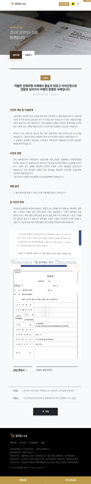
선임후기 (28, 54)
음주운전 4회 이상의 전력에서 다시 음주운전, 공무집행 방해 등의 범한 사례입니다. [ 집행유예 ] (52, 390)
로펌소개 (13, 442)
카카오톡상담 (70, 480)
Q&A (42, 442)
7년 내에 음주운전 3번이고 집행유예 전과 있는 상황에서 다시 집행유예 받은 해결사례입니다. (52, 398)
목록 (45, 411)
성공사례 (15, 54)
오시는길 (22, 442)
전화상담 (22, 480)
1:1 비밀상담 (33, 442)
